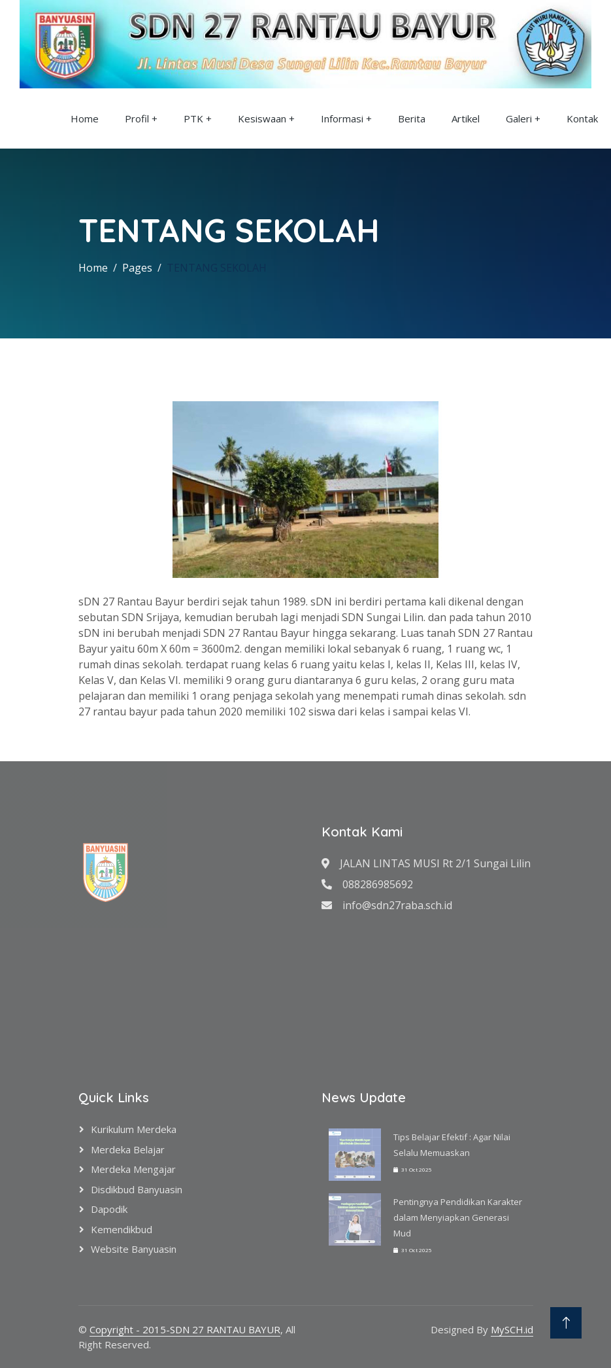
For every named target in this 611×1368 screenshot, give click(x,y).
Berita (411, 118)
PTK (193, 118)
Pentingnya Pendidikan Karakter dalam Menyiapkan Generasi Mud (457, 1217)
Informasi (342, 118)
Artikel (466, 118)
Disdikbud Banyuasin (136, 1189)
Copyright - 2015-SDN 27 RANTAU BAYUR (185, 1329)
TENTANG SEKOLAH (217, 268)
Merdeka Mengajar (133, 1169)
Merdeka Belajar (128, 1149)
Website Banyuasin (133, 1248)
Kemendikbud (121, 1229)
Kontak (582, 118)
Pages (137, 268)
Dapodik (109, 1208)
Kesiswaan (262, 118)
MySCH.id (512, 1329)
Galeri (519, 118)
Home (85, 118)
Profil (137, 118)
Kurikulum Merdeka (133, 1129)
